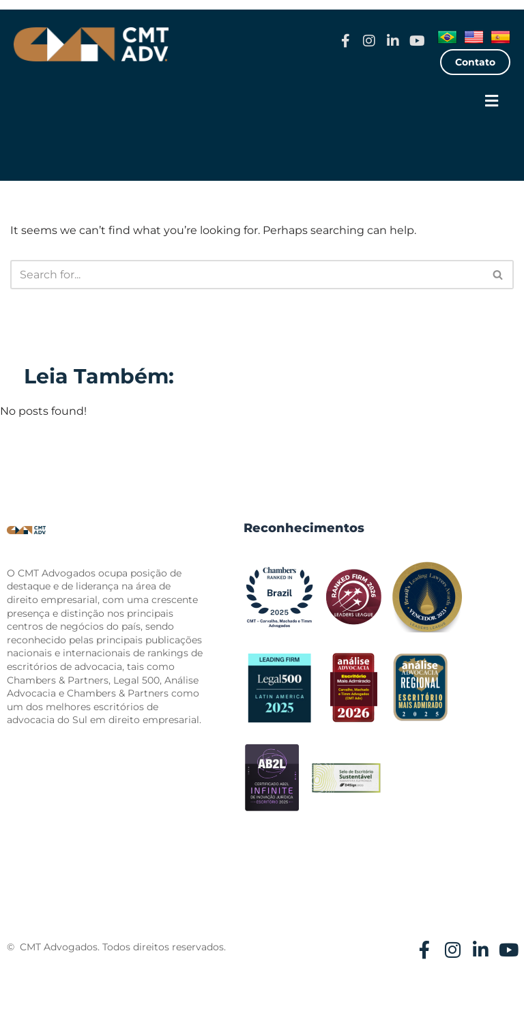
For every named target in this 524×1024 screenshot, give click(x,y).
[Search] (246, 274)
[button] (492, 102)
